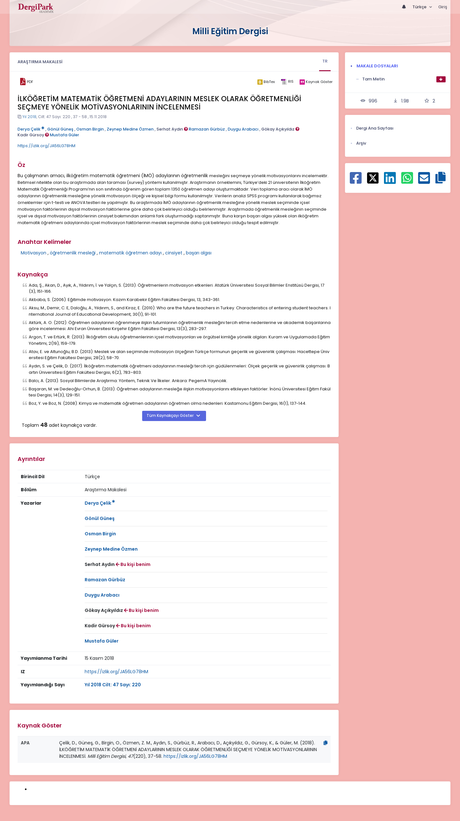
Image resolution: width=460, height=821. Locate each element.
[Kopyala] (325, 743)
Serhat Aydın (172, 129)
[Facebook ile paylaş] (356, 181)
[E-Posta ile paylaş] (424, 181)
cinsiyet (173, 253)
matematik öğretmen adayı (130, 253)
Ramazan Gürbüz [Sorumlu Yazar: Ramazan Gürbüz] (105, 579)
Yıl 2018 (29, 116)
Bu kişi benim (133, 564)
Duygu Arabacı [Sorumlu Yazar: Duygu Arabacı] (102, 595)
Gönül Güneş (60, 129)
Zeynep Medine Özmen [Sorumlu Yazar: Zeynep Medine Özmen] (111, 549)
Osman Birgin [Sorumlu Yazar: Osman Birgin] (100, 534)
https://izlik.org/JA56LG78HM (46, 145)
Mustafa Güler (64, 135)
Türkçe (419, 7)
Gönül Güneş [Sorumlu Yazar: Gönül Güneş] (100, 518)
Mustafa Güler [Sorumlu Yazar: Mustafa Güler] (102, 641)
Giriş (442, 7)
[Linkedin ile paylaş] (390, 181)
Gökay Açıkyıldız (280, 129)
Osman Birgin (90, 129)
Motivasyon (33, 253)
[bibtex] (266, 82)
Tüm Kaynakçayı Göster (171, 415)
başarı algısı (198, 253)
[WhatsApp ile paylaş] (407, 181)
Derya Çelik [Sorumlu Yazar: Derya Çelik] (100, 503)
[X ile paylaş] (373, 177)
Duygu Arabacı (243, 129)
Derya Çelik (31, 129)
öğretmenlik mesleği (73, 253)
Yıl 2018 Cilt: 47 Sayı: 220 (113, 685)
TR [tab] (324, 61)
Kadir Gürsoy (33, 135)
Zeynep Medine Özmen (130, 129)
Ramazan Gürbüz (207, 129)
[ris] (287, 81)
